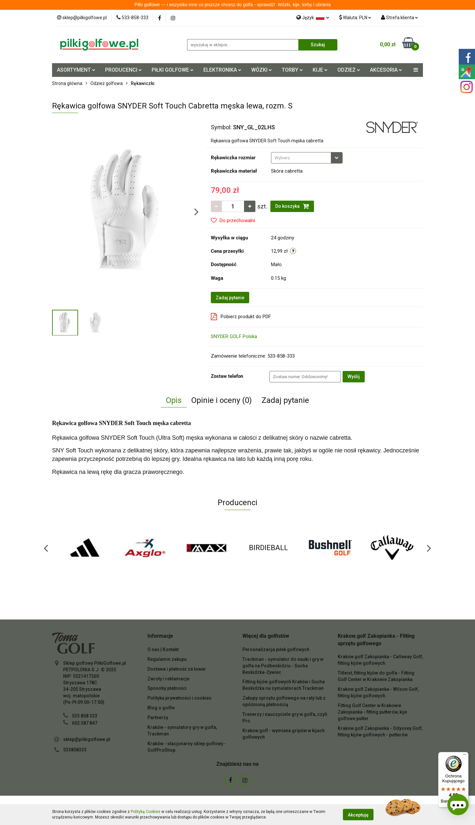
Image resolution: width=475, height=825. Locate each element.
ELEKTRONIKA (222, 70)
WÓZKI (261, 70)
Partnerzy (157, 717)
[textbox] (301, 157)
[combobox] (307, 158)
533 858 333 (84, 715)
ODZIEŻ (348, 70)
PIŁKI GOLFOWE (173, 70)
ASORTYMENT (76, 70)
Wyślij (353, 376)
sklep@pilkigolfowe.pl (86, 739)
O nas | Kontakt (163, 649)
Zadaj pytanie (230, 297)
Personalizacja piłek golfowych (275, 649)
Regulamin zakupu (167, 659)
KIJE (320, 70)
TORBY (292, 70)
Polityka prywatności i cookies (179, 698)
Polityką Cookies (145, 811)
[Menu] (464, 756)
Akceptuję (358, 814)
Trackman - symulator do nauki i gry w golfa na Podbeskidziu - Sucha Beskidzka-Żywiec (282, 666)
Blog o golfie (161, 707)
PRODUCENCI (123, 70)
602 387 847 (84, 723)
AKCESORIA (386, 70)
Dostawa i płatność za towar (176, 669)
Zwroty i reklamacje (168, 678)
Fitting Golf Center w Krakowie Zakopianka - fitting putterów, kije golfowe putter (372, 712)
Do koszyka (292, 206)
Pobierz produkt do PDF (241, 316)
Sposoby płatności (167, 688)
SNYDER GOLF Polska (234, 336)
